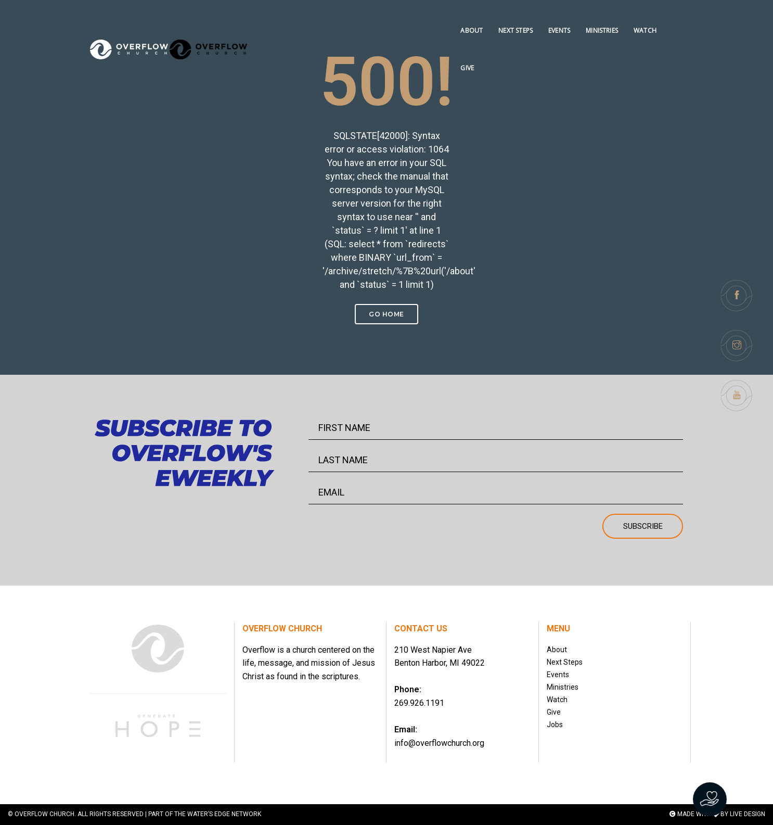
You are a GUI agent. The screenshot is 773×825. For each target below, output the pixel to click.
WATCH (642, 18)
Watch (557, 699)
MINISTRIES (600, 18)
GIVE (676, 18)
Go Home (386, 314)
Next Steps (565, 662)
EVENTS (557, 18)
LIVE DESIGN (747, 814)
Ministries (562, 687)
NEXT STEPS (513, 18)
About (557, 649)
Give (554, 712)
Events (558, 674)
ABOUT (469, 18)
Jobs (555, 724)
